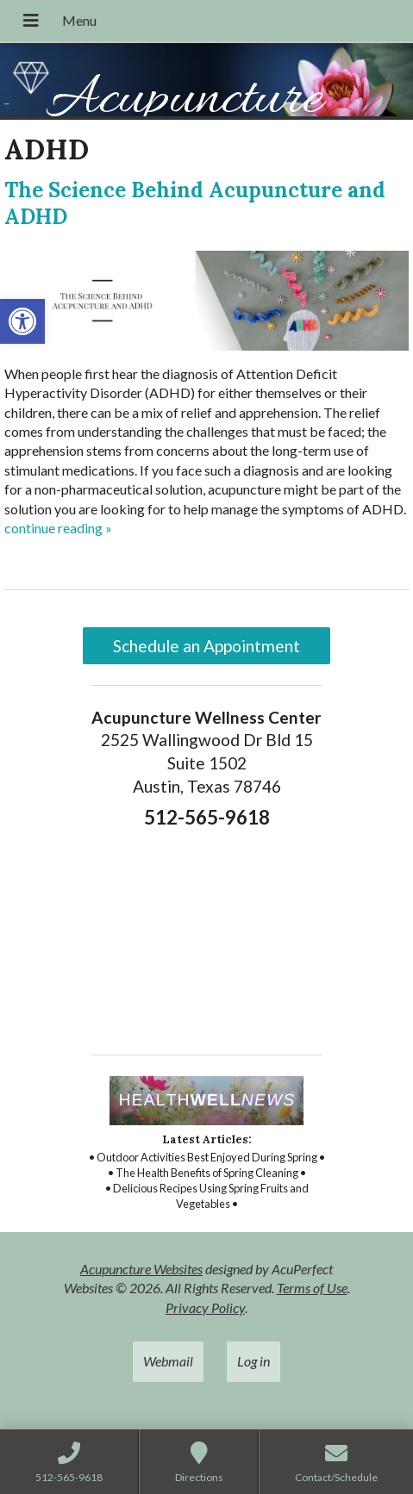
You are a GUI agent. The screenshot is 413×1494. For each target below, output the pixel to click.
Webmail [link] (168, 1361)
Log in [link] (253, 1361)
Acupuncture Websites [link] (141, 1269)
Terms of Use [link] (312, 1287)
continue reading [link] (58, 528)
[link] (22, 321)
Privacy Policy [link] (205, 1307)
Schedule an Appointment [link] (206, 646)
